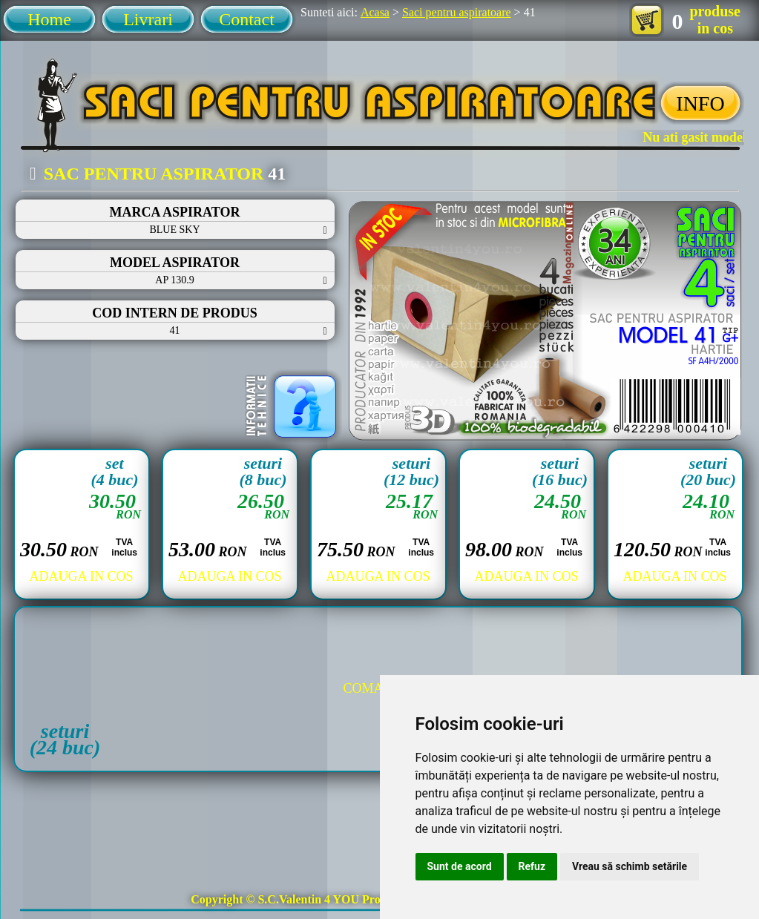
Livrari (148, 19)
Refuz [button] (532, 866)
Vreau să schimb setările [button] (629, 866)
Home (49, 19)
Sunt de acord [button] (459, 866)
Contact (247, 19)
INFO (700, 103)
